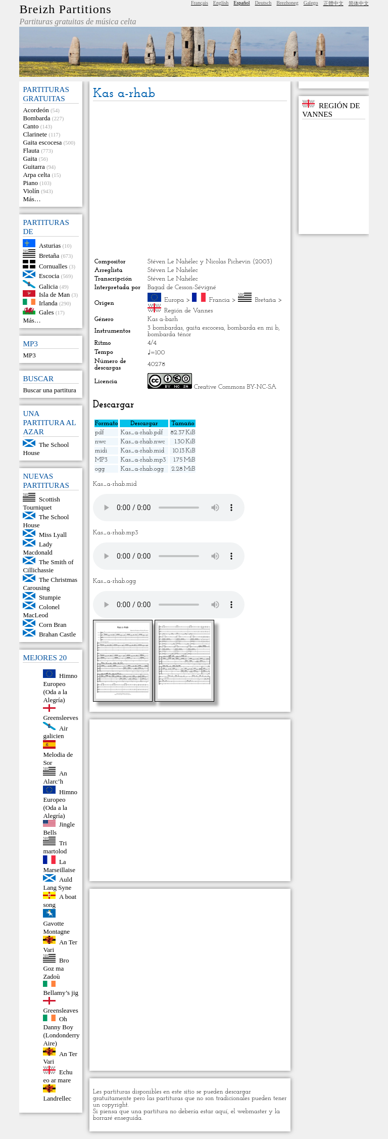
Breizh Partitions (65, 9)
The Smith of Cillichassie (48, 566)
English (221, 3)
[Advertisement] (190, 179)
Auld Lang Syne (57, 883)
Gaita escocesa (42, 142)
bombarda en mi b (252, 328)
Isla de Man (54, 294)
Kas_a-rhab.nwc (142, 441)
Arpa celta (36, 174)
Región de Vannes (188, 310)
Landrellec (57, 1098)
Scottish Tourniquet (41, 503)
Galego (311, 3)
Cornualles (53, 266)
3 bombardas (165, 328)
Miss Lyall (53, 534)
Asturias (50, 245)
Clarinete (35, 134)
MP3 (29, 355)
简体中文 (359, 3)
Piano (30, 183)
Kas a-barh (163, 319)
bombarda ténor (169, 334)
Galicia (48, 286)
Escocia (49, 276)
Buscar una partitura (49, 390)
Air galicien (55, 732)
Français (199, 3)
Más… (31, 199)
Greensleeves (60, 717)
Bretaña (49, 255)
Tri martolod (55, 847)
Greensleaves (60, 1010)
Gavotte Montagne (56, 927)
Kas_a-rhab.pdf (141, 432)
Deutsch (263, 3)
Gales (46, 312)
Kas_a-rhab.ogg (142, 469)
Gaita (30, 158)
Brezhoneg (287, 3)
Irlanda (48, 302)
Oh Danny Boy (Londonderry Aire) (61, 1031)
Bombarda (36, 118)
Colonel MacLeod (41, 611)
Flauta (31, 150)
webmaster (252, 1111)
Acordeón (35, 110)
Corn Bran (53, 624)
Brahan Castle (57, 634)
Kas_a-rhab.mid (142, 450)
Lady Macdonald (37, 548)
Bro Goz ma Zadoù (56, 968)
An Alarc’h (55, 777)
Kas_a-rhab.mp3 (143, 460)
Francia (219, 300)
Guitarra (33, 166)
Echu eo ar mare (57, 1076)
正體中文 (333, 3)
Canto (30, 126)
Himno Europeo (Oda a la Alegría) (60, 688)
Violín (31, 191)
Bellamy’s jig (60, 992)
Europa (174, 300)
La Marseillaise (59, 866)
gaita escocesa (205, 328)
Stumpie (50, 597)
